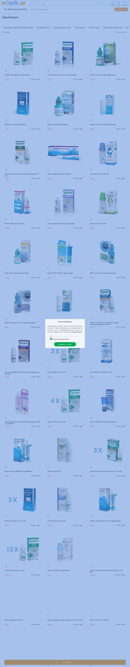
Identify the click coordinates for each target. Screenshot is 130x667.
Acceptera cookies (65, 344)
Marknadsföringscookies (61, 339)
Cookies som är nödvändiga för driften (66, 336)
